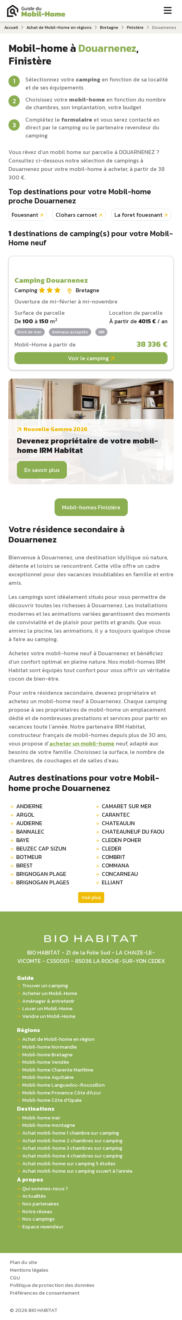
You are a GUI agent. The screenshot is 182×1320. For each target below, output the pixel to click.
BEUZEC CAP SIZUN (41, 848)
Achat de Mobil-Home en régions (59, 27)
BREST (24, 865)
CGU (15, 1278)
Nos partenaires (40, 1204)
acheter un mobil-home (81, 743)
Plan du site (23, 1262)
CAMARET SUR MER (126, 806)
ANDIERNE (29, 806)
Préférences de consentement (45, 1293)
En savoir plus (41, 470)
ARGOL (25, 814)
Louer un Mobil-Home (47, 1008)
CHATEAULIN (118, 823)
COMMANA (115, 865)
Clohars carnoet (76, 214)
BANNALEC (30, 831)
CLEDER (111, 848)
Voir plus (91, 897)
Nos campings (38, 1219)
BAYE (22, 840)
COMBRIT (113, 857)
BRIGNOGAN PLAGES (42, 882)
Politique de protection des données (52, 1285)
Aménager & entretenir (48, 1001)
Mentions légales (29, 1270)
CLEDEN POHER (121, 840)
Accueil (11, 27)
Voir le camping (91, 358)
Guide (25, 978)
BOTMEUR (29, 857)
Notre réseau (37, 1211)
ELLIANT (112, 882)
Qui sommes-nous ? (45, 1188)
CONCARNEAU (120, 874)
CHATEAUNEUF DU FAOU (133, 831)
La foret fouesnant (138, 214)
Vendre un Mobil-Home (48, 1016)
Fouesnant (25, 214)
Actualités (34, 1196)
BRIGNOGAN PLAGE (41, 874)
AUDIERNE (29, 823)
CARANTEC (116, 814)
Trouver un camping (45, 985)
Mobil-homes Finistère (91, 507)
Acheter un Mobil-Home (49, 993)
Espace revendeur (42, 1226)
